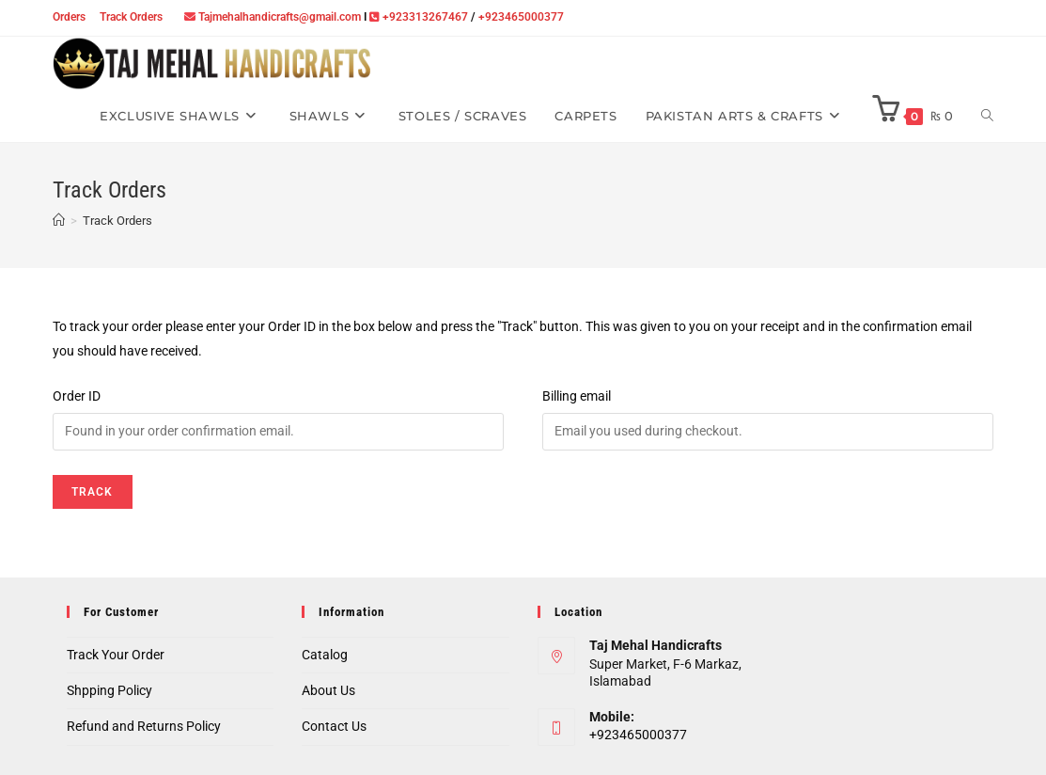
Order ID (77, 395)
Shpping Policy (109, 690)
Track (92, 491)
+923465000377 (521, 17)
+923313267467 (425, 17)
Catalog (325, 654)
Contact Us (334, 726)
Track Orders (131, 17)
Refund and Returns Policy (144, 726)
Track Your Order (115, 654)
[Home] (59, 221)
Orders (69, 17)
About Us (328, 690)
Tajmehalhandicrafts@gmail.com (279, 17)
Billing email (576, 395)
